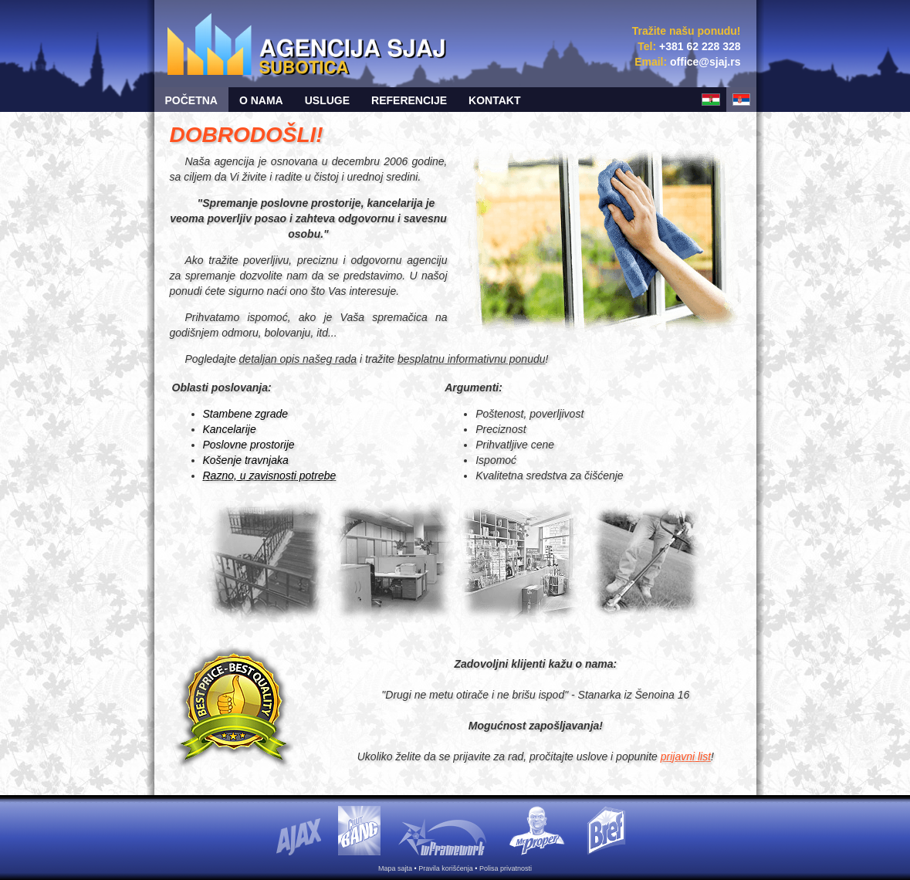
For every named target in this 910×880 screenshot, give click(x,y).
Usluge (327, 100)
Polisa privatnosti (505, 868)
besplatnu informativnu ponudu (471, 359)
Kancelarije (229, 429)
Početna (191, 100)
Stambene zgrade (246, 414)
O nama (261, 100)
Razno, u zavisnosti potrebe (270, 475)
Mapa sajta (395, 868)
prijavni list (686, 756)
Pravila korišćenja (445, 868)
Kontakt (494, 100)
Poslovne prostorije (249, 444)
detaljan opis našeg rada (298, 359)
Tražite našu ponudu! (686, 31)
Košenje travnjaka (246, 460)
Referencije (409, 100)
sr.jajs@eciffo (705, 62)
